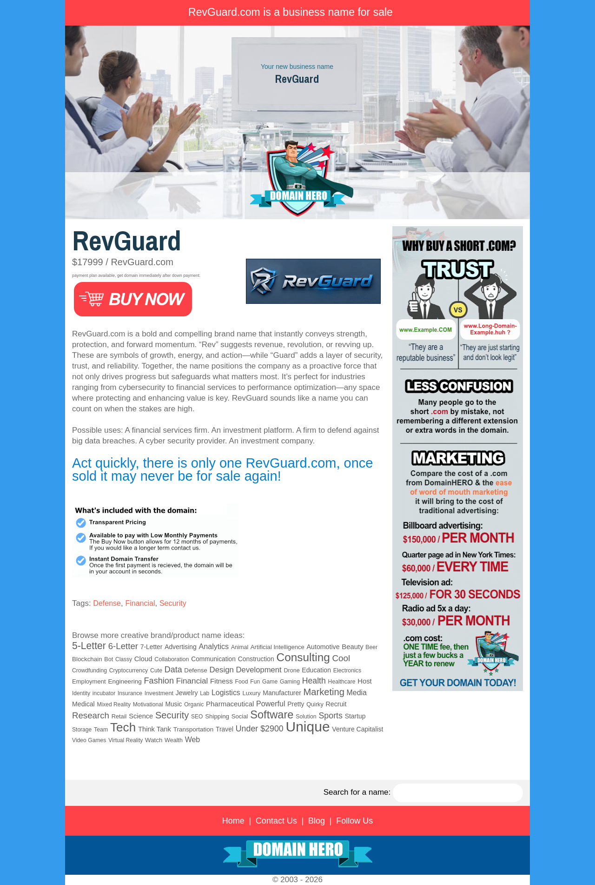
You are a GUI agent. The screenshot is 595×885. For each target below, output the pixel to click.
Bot (108, 659)
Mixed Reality (114, 704)
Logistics (226, 693)
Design (222, 669)
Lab (204, 693)
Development (259, 669)
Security (172, 603)
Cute (156, 670)
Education (316, 670)
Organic (194, 704)
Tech (123, 727)
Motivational (148, 704)
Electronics (347, 670)
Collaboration (171, 659)
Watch (153, 740)
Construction (256, 659)
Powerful (270, 703)
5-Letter (89, 645)
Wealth (174, 740)
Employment (89, 681)
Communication (213, 659)
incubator (104, 693)
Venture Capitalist (357, 729)
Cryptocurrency (128, 670)
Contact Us (276, 820)
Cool (341, 658)
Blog (316, 820)
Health (314, 680)
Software (271, 715)
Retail (119, 716)
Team (101, 729)
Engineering (124, 681)
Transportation (193, 729)
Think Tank (154, 729)
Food (241, 681)
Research (90, 715)
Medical (83, 704)
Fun (255, 681)
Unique (308, 726)
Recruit (335, 704)
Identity (81, 693)
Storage (82, 729)
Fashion (159, 680)
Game (270, 681)
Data (173, 669)
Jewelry (187, 693)
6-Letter (123, 646)
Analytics (214, 646)
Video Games (89, 740)
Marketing (324, 692)
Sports (330, 715)
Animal (239, 647)
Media (357, 693)
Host (364, 681)
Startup (355, 716)
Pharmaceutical (230, 704)
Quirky (314, 704)
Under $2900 (260, 728)
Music (173, 704)
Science (141, 716)
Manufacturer (282, 693)
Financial (140, 603)
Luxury (251, 693)
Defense (107, 603)
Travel (224, 729)
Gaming (290, 681)
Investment (159, 693)
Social (239, 716)
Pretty (295, 704)
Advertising (181, 646)
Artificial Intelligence (277, 647)
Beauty (352, 646)
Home (233, 820)
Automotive (323, 646)
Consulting (303, 657)
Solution (306, 716)
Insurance (130, 693)
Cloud (143, 659)
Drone (291, 670)
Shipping (217, 716)
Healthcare (342, 681)
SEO (197, 716)
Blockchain (87, 659)
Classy (123, 659)
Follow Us (354, 820)
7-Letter (151, 646)
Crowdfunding (89, 670)
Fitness (221, 681)
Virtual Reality (125, 740)
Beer (371, 647)
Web (192, 740)
